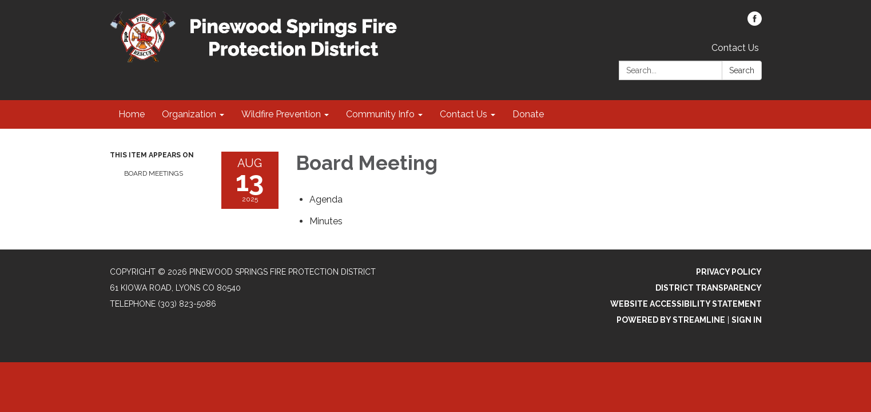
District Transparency (708, 287)
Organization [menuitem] (189, 114)
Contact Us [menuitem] (463, 114)
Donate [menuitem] (528, 114)
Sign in (746, 319)
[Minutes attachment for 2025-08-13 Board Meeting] (326, 221)
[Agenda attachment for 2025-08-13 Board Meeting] (326, 199)
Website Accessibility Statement (686, 303)
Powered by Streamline (671, 319)
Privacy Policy (729, 271)
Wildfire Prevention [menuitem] (281, 114)
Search (741, 70)
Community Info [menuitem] (380, 114)
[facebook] (754, 22)
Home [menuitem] (131, 114)
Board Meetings (153, 173)
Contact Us (735, 47)
